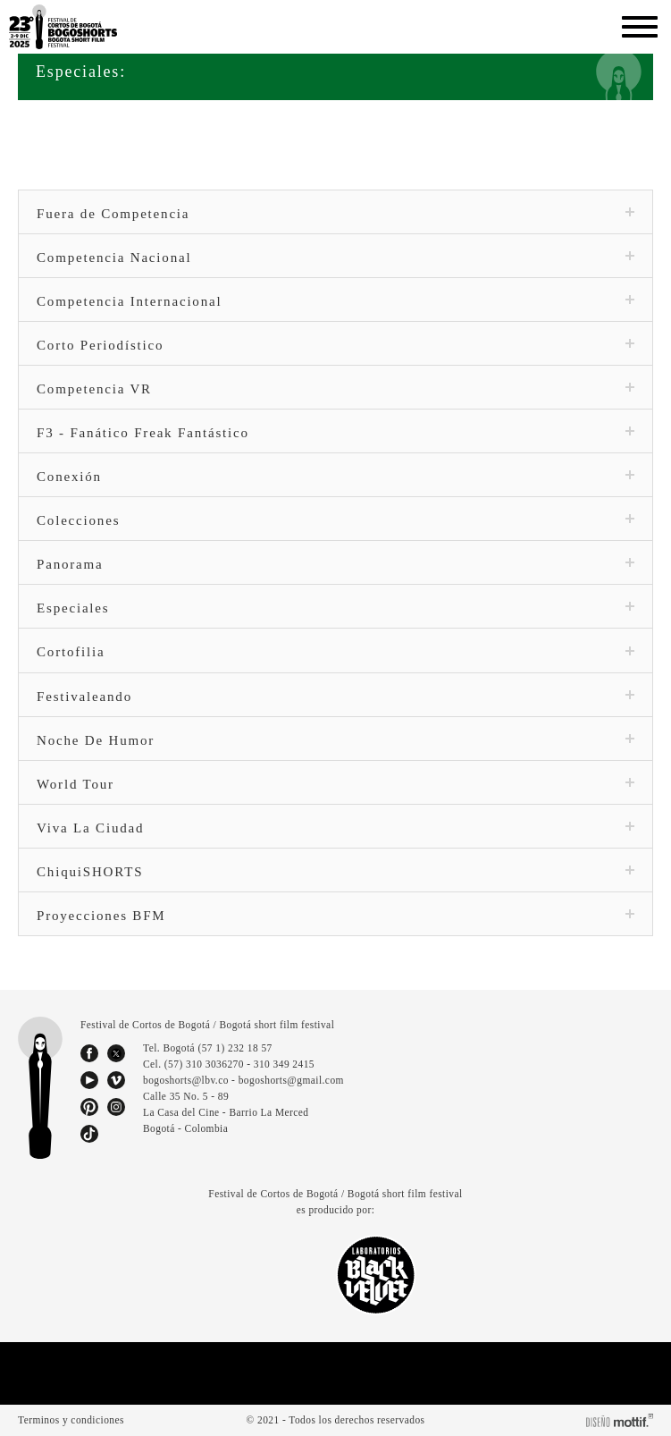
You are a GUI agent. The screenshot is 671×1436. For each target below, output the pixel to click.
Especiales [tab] (335, 608)
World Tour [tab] (335, 784)
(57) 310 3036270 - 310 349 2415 (244, 1064)
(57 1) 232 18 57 (238, 1048)
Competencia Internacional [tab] (335, 301)
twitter (116, 1053)
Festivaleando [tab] (335, 696)
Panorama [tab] (335, 564)
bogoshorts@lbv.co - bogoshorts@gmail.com (244, 1080)
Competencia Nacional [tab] (335, 257)
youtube (89, 1080)
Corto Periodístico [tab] (335, 345)
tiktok (89, 1134)
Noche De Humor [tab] (335, 740)
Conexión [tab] (335, 476)
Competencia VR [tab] (335, 389)
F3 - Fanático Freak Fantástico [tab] (335, 433)
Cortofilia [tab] (335, 652)
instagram (116, 1107)
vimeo (116, 1080)
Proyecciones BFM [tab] (335, 915)
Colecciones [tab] (335, 520)
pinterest (89, 1107)
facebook (89, 1053)
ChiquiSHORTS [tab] (335, 872)
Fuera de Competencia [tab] (335, 213)
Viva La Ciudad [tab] (335, 828)
